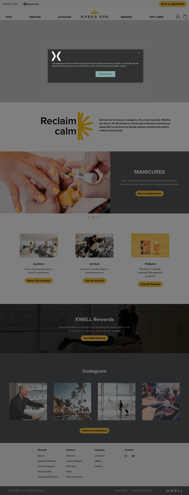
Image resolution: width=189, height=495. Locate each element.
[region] (95, 65)
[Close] (139, 53)
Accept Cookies (105, 74)
